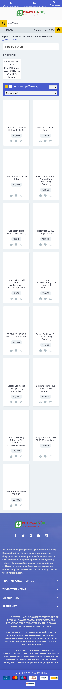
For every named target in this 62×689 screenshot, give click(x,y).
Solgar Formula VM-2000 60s (16, 492)
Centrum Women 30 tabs (16, 177)
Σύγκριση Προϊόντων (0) (26, 86)
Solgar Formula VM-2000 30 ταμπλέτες (45, 438)
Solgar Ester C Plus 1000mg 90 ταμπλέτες (45, 388)
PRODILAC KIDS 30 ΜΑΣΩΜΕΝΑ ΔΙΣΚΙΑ (16, 335)
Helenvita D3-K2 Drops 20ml (45, 232)
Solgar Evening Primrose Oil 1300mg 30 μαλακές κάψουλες (16, 441)
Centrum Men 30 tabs (45, 128)
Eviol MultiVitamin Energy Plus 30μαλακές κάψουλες (45, 180)
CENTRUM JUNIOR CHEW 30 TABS (16, 128)
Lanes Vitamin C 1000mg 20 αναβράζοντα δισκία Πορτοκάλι (16, 284)
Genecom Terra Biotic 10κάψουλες (16, 232)
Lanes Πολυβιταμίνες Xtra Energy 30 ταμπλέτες (46, 284)
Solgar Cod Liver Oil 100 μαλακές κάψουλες (46, 337)
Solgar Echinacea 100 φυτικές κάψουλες (16, 388)
